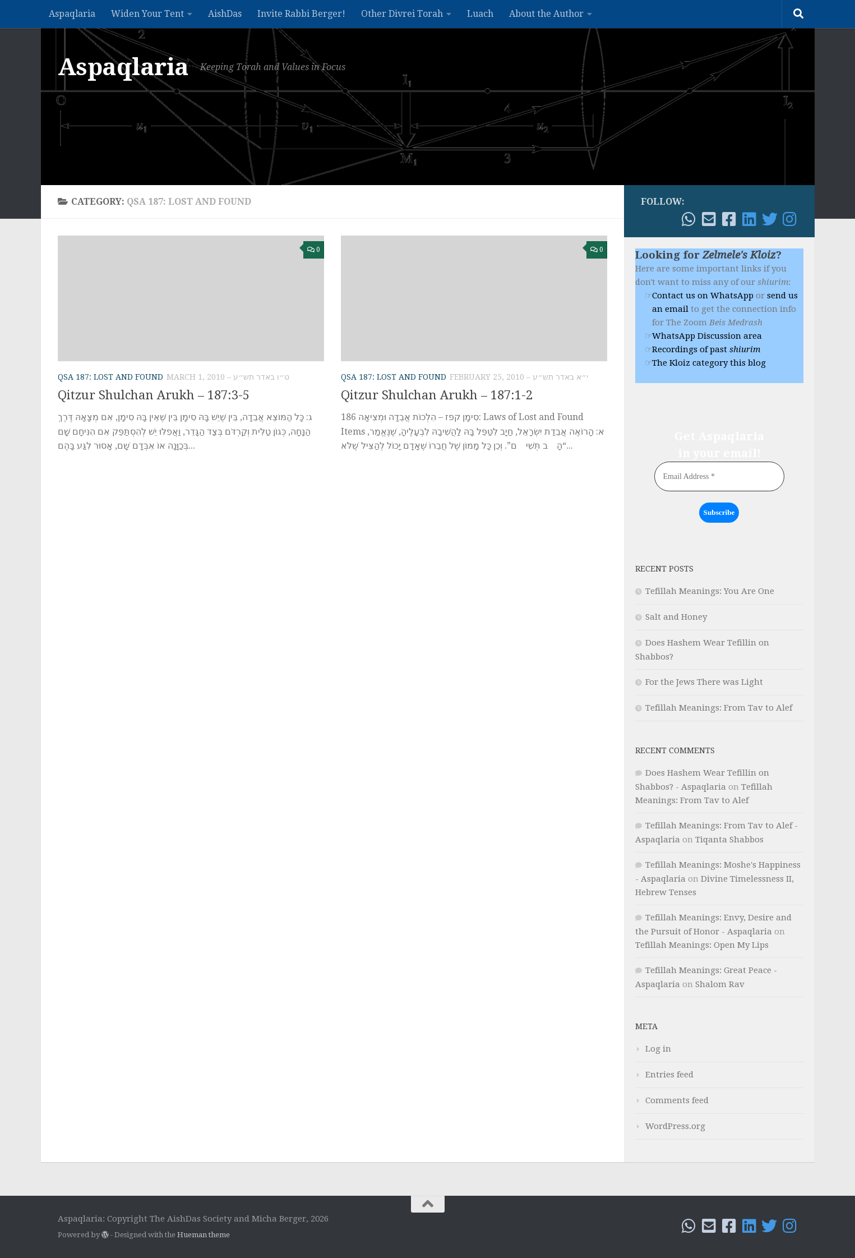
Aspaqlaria (72, 13)
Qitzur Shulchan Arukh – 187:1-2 (437, 395)
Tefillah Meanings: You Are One (709, 591)
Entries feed (669, 1075)
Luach (480, 13)
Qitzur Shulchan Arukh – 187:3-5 (153, 395)
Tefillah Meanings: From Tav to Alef (718, 708)
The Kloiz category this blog (709, 363)
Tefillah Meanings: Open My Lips (702, 945)
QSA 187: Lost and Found (110, 376)
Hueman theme (203, 1235)
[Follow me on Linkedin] (749, 219)
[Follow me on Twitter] (770, 219)
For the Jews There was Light (704, 682)
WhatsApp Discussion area (707, 336)
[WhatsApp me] (689, 219)
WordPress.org (675, 1126)
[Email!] (709, 219)
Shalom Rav (720, 984)
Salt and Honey (676, 617)
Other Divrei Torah (402, 13)
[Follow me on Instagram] (790, 219)
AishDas (225, 13)
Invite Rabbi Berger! (301, 13)
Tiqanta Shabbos (729, 840)
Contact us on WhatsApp (703, 296)
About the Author (546, 13)
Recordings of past (706, 349)
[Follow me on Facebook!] (729, 219)
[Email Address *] (719, 476)
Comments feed (677, 1100)
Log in (658, 1049)
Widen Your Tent (147, 13)
